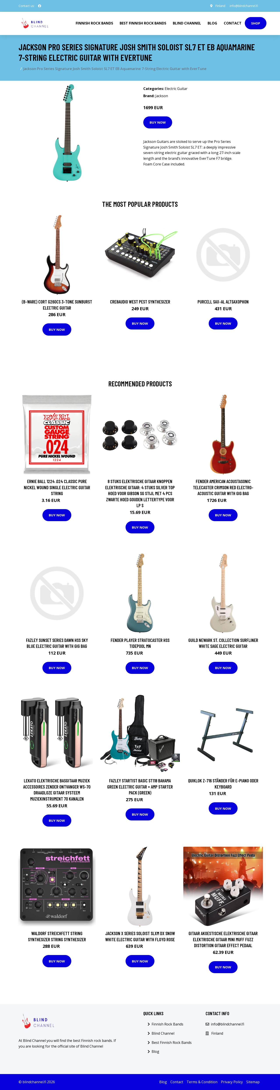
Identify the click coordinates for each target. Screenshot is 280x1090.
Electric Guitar (176, 88)
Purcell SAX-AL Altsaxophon (223, 301)
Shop (255, 23)
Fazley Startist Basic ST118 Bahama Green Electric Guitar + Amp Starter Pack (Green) (140, 786)
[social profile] (39, 6)
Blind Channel (187, 23)
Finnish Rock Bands (94, 23)
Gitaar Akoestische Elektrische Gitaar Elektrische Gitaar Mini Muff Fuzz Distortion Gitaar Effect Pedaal (223, 939)
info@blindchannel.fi (244, 6)
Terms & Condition (202, 1081)
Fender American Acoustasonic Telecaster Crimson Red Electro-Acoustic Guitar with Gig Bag (223, 487)
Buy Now (158, 122)
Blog (212, 23)
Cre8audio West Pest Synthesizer (140, 301)
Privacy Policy (232, 1081)
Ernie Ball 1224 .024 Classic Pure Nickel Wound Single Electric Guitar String (57, 487)
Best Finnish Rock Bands (143, 23)
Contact (233, 23)
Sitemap (253, 1081)
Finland (220, 6)
